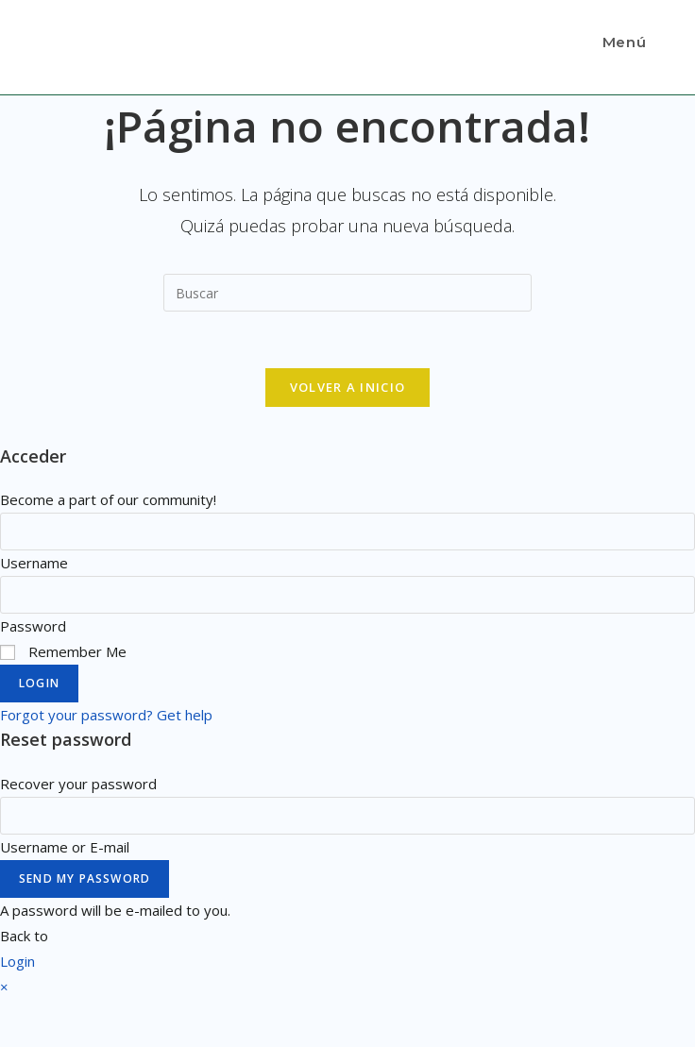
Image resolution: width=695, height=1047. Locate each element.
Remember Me (63, 651)
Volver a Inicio (348, 387)
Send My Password (84, 878)
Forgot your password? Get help (106, 714)
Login (39, 683)
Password (33, 625)
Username (34, 562)
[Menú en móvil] (621, 42)
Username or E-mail (64, 846)
